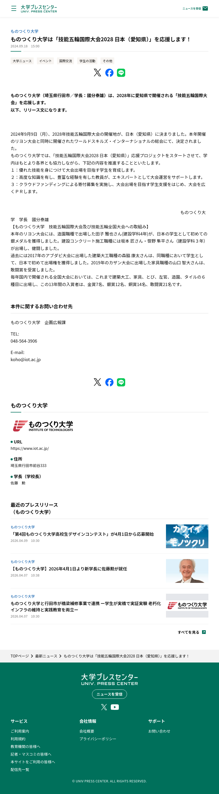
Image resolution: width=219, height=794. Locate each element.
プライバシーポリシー (97, 738)
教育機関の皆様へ (25, 746)
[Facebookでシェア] (109, 73)
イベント (45, 60)
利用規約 (18, 738)
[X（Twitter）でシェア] (98, 73)
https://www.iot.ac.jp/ (30, 448)
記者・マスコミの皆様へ (31, 754)
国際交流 (65, 60)
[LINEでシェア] (121, 73)
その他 (107, 60)
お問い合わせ (159, 731)
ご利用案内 (20, 731)
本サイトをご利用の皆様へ (33, 761)
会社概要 (86, 731)
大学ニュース (22, 60)
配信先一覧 (20, 769)
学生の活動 (87, 60)
